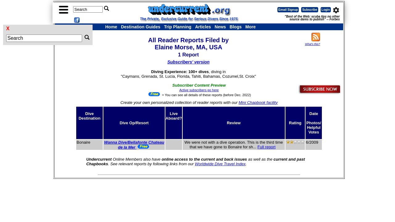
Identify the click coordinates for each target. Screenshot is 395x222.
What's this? (312, 44)
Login (326, 9)
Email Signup (288, 9)
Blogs (236, 26)
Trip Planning (177, 26)
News (220, 26)
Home (111, 26)
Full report (266, 147)
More (250, 26)
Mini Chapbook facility (258, 102)
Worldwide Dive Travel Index (220, 164)
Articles (203, 26)
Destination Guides (140, 26)
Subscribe (309, 9)
